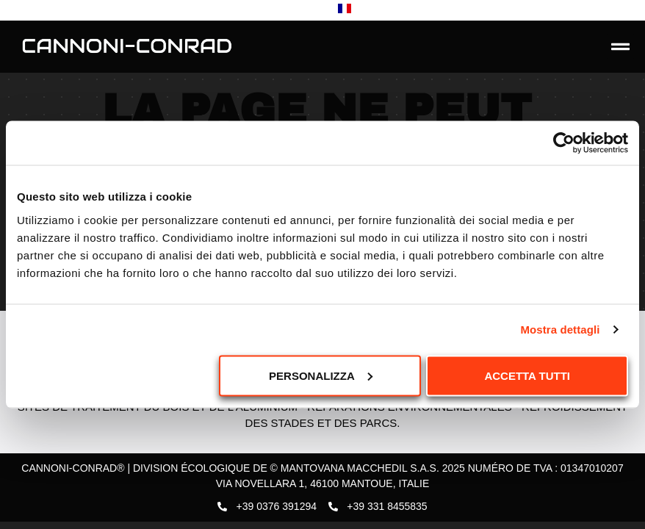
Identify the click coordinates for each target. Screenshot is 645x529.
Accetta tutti (527, 375)
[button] (621, 47)
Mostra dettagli (559, 329)
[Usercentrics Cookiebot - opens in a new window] (564, 143)
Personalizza (320, 375)
